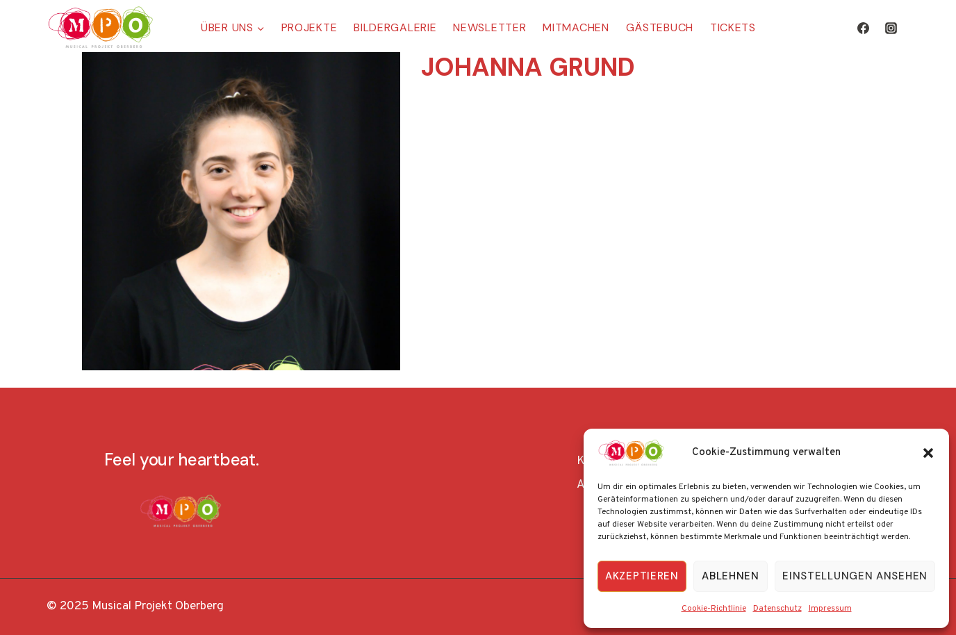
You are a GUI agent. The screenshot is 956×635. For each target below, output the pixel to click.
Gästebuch (659, 27)
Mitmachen (576, 27)
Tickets (733, 27)
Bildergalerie (395, 27)
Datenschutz (777, 608)
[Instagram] (891, 28)
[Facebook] (863, 28)
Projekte (309, 27)
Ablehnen (730, 576)
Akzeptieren (642, 576)
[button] (928, 453)
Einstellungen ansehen (855, 576)
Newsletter (489, 27)
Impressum (830, 608)
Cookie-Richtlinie (714, 608)
